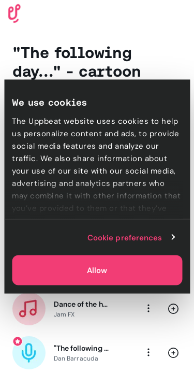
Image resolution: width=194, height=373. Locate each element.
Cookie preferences (124, 237)
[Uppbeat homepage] (14, 12)
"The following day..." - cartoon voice (81, 348)
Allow (97, 270)
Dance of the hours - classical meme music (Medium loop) (81, 304)
